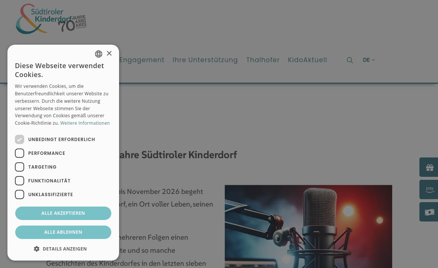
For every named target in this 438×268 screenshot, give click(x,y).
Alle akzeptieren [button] (63, 213)
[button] (63, 248)
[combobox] (98, 54)
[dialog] (63, 153)
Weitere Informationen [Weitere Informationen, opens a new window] (85, 123)
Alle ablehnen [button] (63, 232)
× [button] (109, 54)
